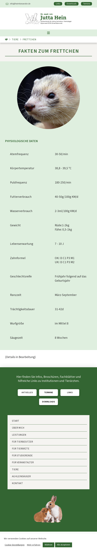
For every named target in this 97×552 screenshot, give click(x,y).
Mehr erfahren (33, 545)
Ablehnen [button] (48, 544)
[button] (48, 32)
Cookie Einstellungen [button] (14, 545)
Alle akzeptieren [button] (63, 544)
